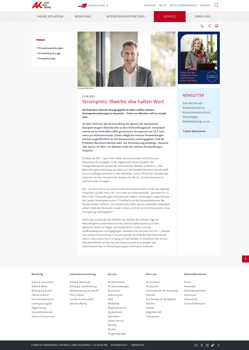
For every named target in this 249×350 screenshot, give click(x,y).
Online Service (116, 320)
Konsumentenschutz (43, 299)
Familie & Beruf (40, 294)
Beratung (83, 16)
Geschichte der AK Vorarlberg (162, 290)
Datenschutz (191, 299)
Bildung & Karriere (42, 290)
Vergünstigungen (117, 333)
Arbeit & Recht (39, 286)
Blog (163, 5)
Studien (112, 329)
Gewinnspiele (115, 294)
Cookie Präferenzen (194, 303)
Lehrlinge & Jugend (42, 303)
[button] (216, 5)
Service (169, 16)
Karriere (150, 303)
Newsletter (114, 316)
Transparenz (152, 316)
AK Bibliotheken (116, 282)
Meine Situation (50, 16)
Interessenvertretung (125, 16)
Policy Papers (77, 294)
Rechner (112, 324)
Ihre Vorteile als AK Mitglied (161, 299)
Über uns (202, 16)
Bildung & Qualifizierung (83, 286)
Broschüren (114, 290)
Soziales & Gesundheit (82, 299)
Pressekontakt (47, 58)
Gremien (150, 294)
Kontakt (150, 5)
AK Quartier (152, 286)
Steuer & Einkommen (43, 316)
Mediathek (113, 303)
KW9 (110, 299)
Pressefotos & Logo (49, 53)
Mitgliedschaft (153, 312)
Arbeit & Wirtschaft (80, 282)
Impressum (190, 294)
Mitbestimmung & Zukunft (84, 290)
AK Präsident (153, 282)
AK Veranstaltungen (118, 286)
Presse (205, 5)
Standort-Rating (78, 303)
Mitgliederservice (183, 5)
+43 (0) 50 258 (100, 345)
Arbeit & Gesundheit (43, 282)
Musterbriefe (115, 312)
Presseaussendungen (50, 48)
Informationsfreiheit (195, 290)
